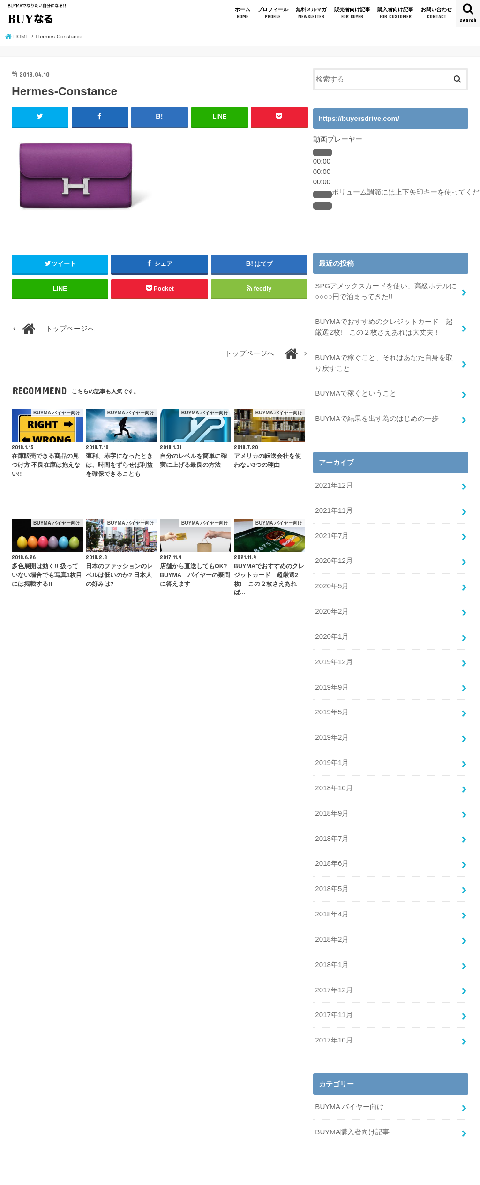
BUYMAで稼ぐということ (355, 391)
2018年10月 (333, 780)
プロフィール (272, 13)
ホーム (242, 13)
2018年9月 (331, 804)
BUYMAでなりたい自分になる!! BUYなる (234, 1174)
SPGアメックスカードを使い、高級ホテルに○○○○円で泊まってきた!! (385, 291)
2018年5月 (331, 879)
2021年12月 (333, 482)
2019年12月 (333, 656)
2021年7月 (331, 532)
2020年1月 (331, 631)
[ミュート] (322, 194)
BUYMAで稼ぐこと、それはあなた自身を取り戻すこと (387, 361)
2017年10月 (333, 1027)
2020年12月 (333, 557)
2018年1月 (331, 953)
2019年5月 (331, 705)
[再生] (322, 152)
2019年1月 (331, 755)
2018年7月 (331, 829)
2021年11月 (333, 507)
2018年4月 (331, 904)
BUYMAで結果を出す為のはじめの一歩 (376, 416)
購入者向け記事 (395, 13)
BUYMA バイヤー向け (349, 1093)
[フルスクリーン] (322, 206)
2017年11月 (333, 1003)
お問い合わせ (436, 13)
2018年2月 (331, 928)
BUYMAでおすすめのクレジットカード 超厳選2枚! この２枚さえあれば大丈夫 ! (387, 326)
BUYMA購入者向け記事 (352, 1118)
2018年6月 (331, 854)
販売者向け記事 (352, 13)
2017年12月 (333, 978)
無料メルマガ (311, 13)
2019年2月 (331, 730)
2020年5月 (331, 581)
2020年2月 (331, 606)
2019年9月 (331, 680)
